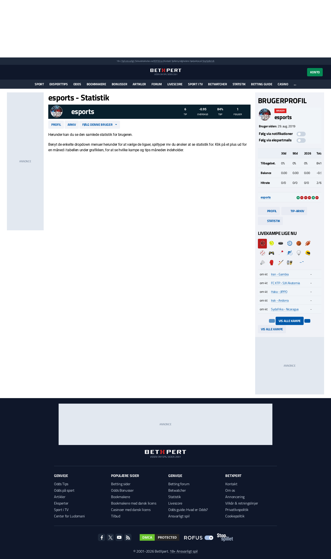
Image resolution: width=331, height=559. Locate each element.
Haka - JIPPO (279, 291)
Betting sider (120, 484)
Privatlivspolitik (236, 509)
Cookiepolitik (234, 516)
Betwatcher (217, 84)
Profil (56, 124)
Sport (39, 84)
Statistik (239, 84)
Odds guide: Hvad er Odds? (188, 509)
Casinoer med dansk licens (130, 509)
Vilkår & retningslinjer (241, 503)
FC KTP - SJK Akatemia (285, 282)
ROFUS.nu (157, 61)
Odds (77, 84)
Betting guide (261, 84)
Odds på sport (64, 490)
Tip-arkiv (294, 210)
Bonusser (119, 84)
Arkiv (72, 124)
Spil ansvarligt (128, 61)
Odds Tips (61, 484)
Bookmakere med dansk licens (133, 503)
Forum (156, 84)
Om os (230, 490)
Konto (315, 72)
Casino (283, 84)
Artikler (139, 84)
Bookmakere (96, 84)
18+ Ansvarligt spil (184, 551)
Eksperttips (58, 84)
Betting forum (178, 484)
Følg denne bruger (97, 124)
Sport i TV (195, 84)
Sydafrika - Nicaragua (285, 309)
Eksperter (61, 503)
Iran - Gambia (279, 274)
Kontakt (231, 484)
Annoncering (234, 496)
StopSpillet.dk (208, 61)
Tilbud (115, 516)
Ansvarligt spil (178, 516)
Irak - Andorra (280, 300)
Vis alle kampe (290, 320)
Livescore (175, 84)
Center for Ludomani (69, 516)
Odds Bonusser (122, 490)
